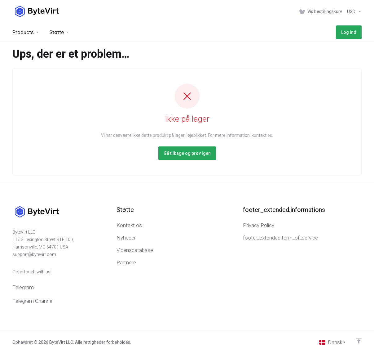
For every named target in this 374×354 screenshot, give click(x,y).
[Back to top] (359, 340)
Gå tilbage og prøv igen (187, 153)
